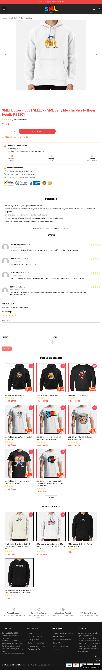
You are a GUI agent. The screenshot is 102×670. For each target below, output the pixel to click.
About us (31, 633)
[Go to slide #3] (63, 95)
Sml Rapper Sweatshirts (77, 395)
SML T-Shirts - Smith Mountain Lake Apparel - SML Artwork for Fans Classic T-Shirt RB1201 (50, 483)
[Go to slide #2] (51, 95)
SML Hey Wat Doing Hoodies (15, 395)
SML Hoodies (26, 18)
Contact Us (57, 643)
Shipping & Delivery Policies (63, 633)
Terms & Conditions (35, 636)
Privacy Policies (33, 640)
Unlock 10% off (98, 660)
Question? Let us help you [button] (91, 667)
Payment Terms (58, 636)
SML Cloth (13, 18)
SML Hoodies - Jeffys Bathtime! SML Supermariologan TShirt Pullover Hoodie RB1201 (50, 546)
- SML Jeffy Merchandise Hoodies (48, 395)
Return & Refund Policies (62, 640)
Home (4, 18)
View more (51, 497)
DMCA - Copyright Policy (36, 643)
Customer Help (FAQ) (60, 646)
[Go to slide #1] (39, 95)
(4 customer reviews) (19, 120)
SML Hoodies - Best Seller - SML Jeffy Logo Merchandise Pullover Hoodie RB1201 (18, 546)
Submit (6, 349)
